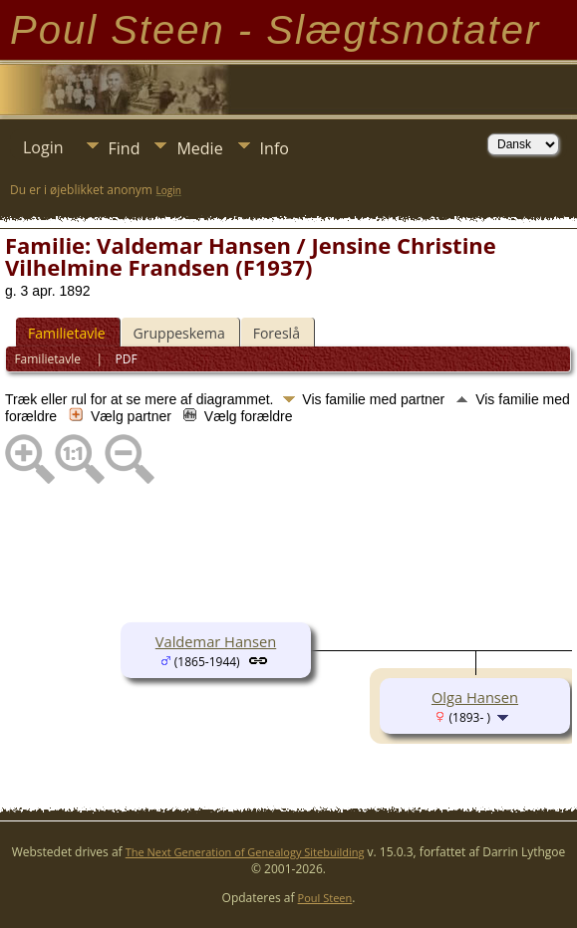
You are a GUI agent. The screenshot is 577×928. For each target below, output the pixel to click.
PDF (127, 358)
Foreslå (276, 333)
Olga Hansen (475, 697)
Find (125, 148)
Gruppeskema (179, 333)
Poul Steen (325, 897)
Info (274, 148)
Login (43, 147)
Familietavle (67, 333)
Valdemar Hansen (215, 641)
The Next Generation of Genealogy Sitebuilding (245, 851)
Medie (199, 148)
